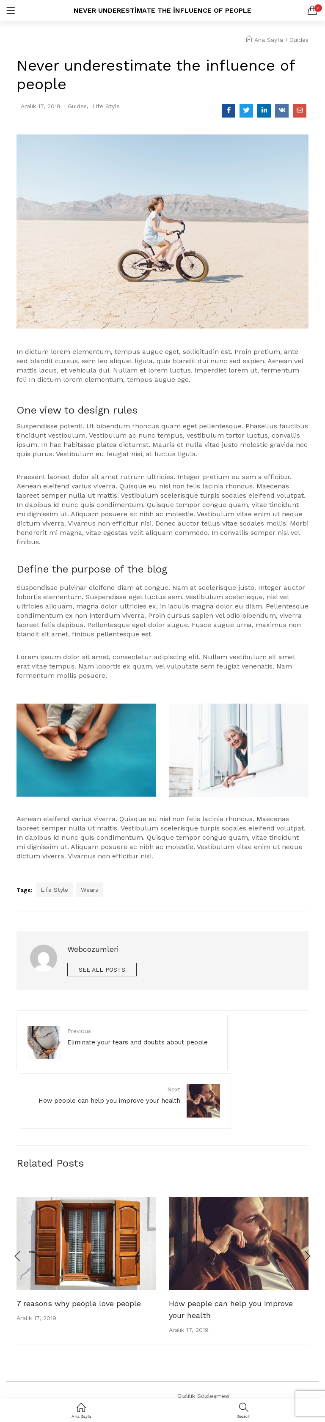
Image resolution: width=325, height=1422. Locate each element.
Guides (298, 39)
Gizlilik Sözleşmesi (203, 1345)
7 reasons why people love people (79, 1253)
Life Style (106, 106)
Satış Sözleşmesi (201, 1376)
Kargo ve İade (197, 1391)
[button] (312, 10)
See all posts (102, 969)
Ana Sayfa (264, 39)
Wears (89, 889)
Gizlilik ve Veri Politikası (210, 1360)
